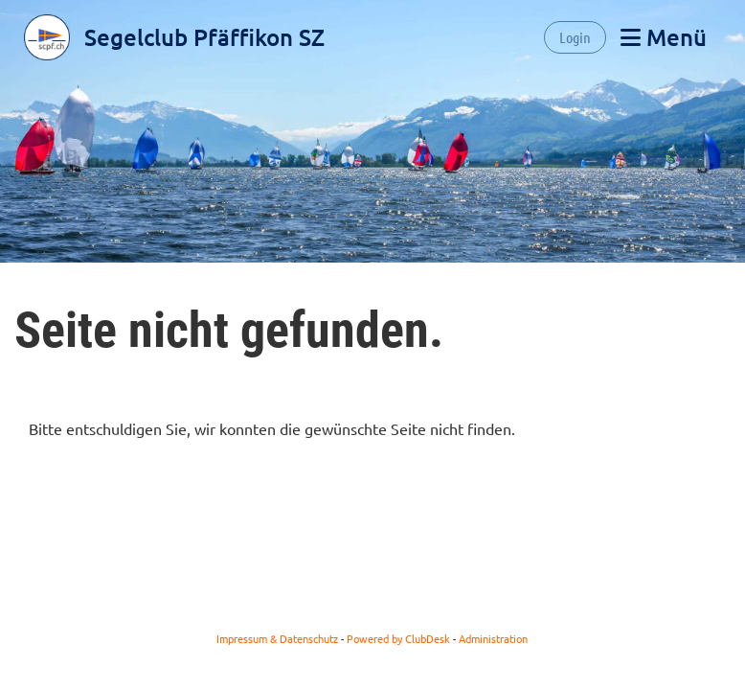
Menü (664, 37)
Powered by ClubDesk (398, 638)
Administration (493, 638)
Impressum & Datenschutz (277, 638)
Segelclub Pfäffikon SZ (204, 37)
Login (575, 37)
